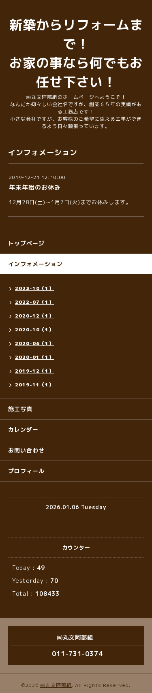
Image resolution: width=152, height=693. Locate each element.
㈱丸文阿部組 (56, 685)
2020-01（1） (34, 357)
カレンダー (23, 429)
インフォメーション (35, 264)
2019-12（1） (34, 370)
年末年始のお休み (35, 187)
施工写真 (20, 409)
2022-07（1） (34, 302)
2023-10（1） (34, 288)
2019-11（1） (34, 384)
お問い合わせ (26, 450)
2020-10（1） (34, 329)
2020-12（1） (34, 315)
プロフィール (26, 471)
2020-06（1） (34, 343)
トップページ (26, 243)
